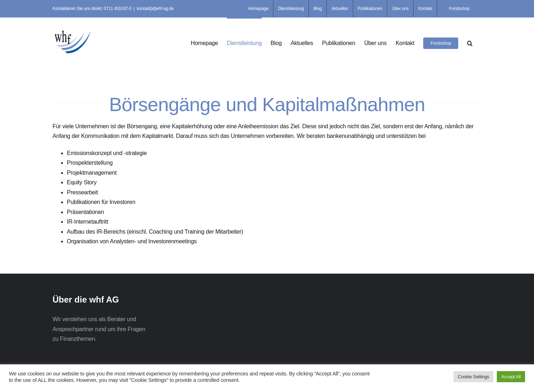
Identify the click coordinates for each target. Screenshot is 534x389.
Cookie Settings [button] (473, 376)
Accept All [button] (511, 376)
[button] (470, 43)
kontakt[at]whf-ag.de (155, 8)
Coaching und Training (177, 232)
